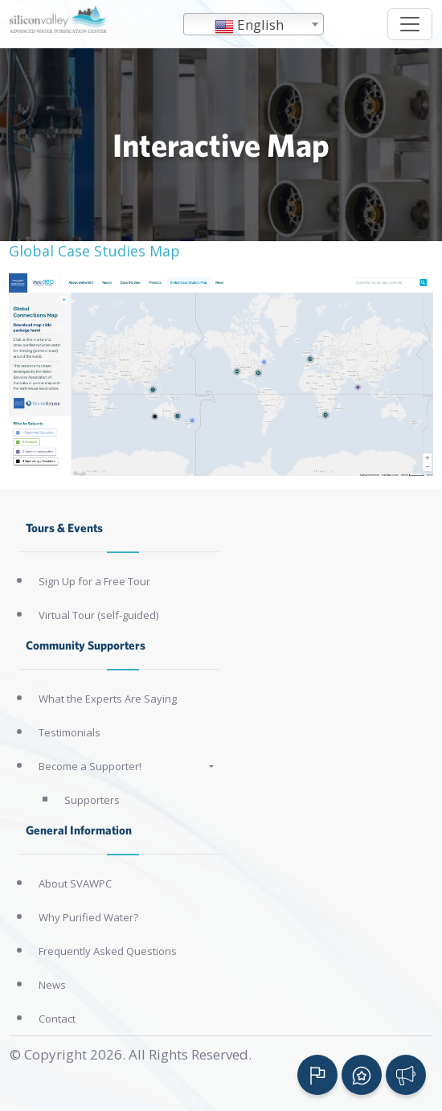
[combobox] (253, 24)
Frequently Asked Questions (108, 951)
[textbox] (253, 25)
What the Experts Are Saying (108, 698)
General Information (79, 830)
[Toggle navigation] (409, 24)
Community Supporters (85, 645)
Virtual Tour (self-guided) (98, 615)
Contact (57, 1018)
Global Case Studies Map (94, 250)
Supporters (92, 800)
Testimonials (69, 732)
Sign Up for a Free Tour (94, 581)
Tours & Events (64, 528)
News (52, 985)
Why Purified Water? (88, 917)
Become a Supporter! (90, 766)
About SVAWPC (75, 883)
